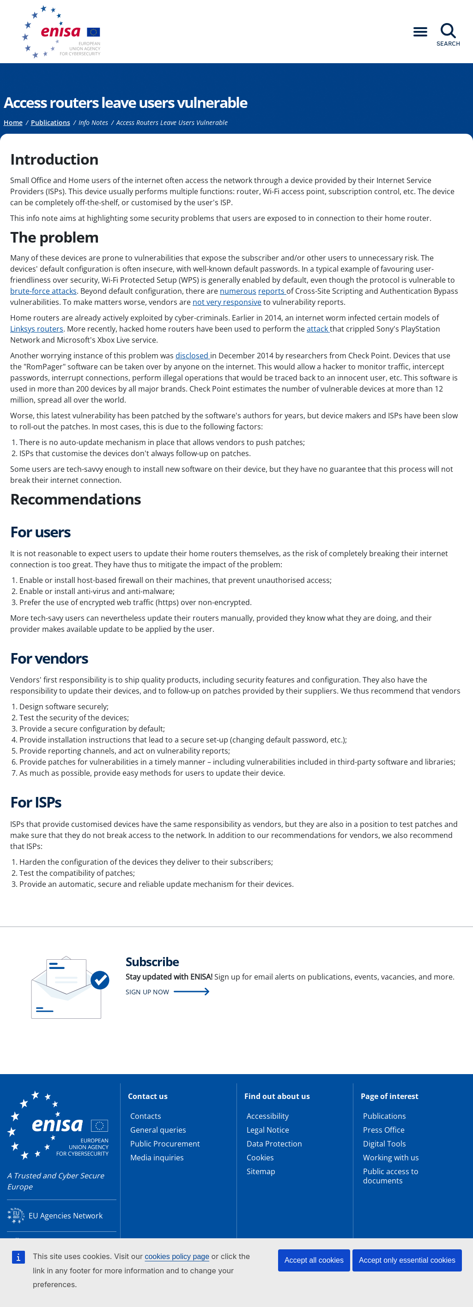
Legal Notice (268, 1130)
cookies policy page (177, 1256)
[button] (420, 31)
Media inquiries (157, 1158)
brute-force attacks (43, 291)
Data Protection (274, 1144)
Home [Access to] (13, 122)
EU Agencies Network (66, 1216)
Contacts (145, 1116)
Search (448, 43)
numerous (238, 291)
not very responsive (227, 302)
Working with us (391, 1158)
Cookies (260, 1158)
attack (318, 329)
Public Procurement (165, 1144)
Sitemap (261, 1171)
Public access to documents (390, 1176)
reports (272, 291)
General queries (158, 1130)
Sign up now (147, 991)
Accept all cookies (314, 1260)
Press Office (384, 1130)
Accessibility (268, 1116)
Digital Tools (384, 1144)
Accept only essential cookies (407, 1260)
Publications (384, 1116)
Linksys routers (36, 329)
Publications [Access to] (50, 122)
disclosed (193, 356)
